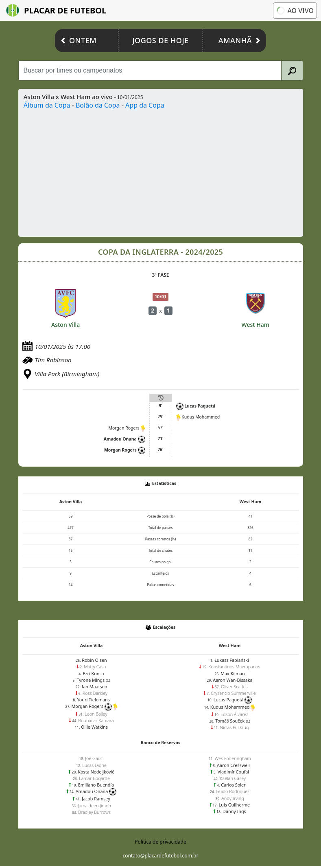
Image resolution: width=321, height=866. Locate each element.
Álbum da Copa (47, 105)
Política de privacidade (160, 841)
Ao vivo (295, 10)
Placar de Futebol (56, 10)
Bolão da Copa (98, 105)
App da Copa (144, 105)
